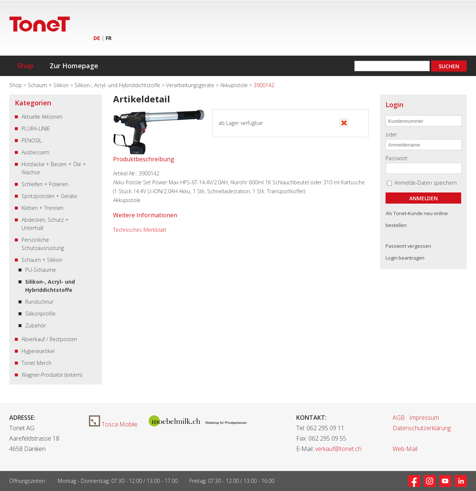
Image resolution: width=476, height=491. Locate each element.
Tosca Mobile (113, 424)
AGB (399, 417)
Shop (25, 65)
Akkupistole (234, 85)
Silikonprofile (40, 313)
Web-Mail (405, 449)
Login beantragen (405, 257)
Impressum (424, 417)
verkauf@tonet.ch (338, 449)
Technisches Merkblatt (139, 229)
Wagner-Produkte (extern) (52, 374)
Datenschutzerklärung (422, 428)
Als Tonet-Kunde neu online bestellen (417, 219)
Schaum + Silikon (49, 85)
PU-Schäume (40, 269)
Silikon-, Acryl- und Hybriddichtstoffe (118, 85)
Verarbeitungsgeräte (191, 85)
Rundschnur (39, 301)
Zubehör (35, 325)
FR (109, 38)
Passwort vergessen (408, 246)
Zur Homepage (74, 65)
